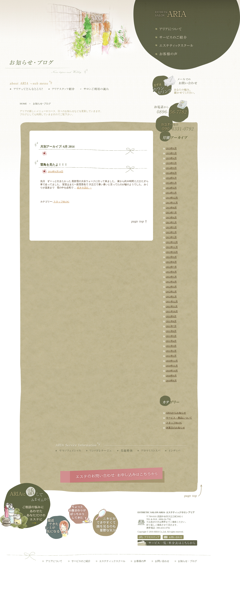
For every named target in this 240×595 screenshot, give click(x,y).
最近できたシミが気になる (57, 527)
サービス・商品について (179, 417)
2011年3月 (171, 346)
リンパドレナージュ (99, 450)
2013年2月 (171, 232)
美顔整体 (125, 450)
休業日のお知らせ (175, 427)
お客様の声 (166, 54)
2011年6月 (171, 331)
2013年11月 (172, 202)
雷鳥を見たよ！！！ (53, 164)
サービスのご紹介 (80, 561)
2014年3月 (171, 192)
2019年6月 (171, 148)
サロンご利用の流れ (94, 88)
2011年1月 (171, 356)
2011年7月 (171, 326)
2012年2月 (171, 291)
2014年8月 (171, 173)
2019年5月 (171, 153)
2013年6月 (171, 217)
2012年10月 (172, 252)
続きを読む (84, 187)
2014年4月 (171, 188)
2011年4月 (171, 341)
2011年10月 (172, 311)
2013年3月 (171, 227)
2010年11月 (172, 365)
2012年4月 (171, 281)
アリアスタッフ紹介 (61, 88)
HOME (23, 103)
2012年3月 (171, 286)
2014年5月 (171, 183)
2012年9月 (171, 257)
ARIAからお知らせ (176, 412)
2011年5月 (171, 336)
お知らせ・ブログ (187, 561)
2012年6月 (171, 272)
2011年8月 (171, 321)
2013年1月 (171, 237)
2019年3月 (171, 163)
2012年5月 (171, 276)
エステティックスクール (174, 45)
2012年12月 (172, 242)
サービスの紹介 (171, 37)
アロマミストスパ (148, 450)
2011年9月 (171, 316)
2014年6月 (171, 178)
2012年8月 (171, 262)
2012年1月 (171, 296)
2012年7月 (171, 267)
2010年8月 (171, 380)
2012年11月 (172, 247)
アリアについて (168, 29)
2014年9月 (171, 168)
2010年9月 (171, 375)
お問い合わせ (162, 561)
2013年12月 (172, 197)
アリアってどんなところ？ (26, 88)
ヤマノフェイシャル (68, 450)
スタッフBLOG (174, 422)
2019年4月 (171, 158)
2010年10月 (172, 370)
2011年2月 (171, 351)
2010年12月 (172, 360)
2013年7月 (171, 212)
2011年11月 (172, 306)
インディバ (172, 450)
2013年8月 (171, 207)
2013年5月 (171, 222)
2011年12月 (172, 301)
